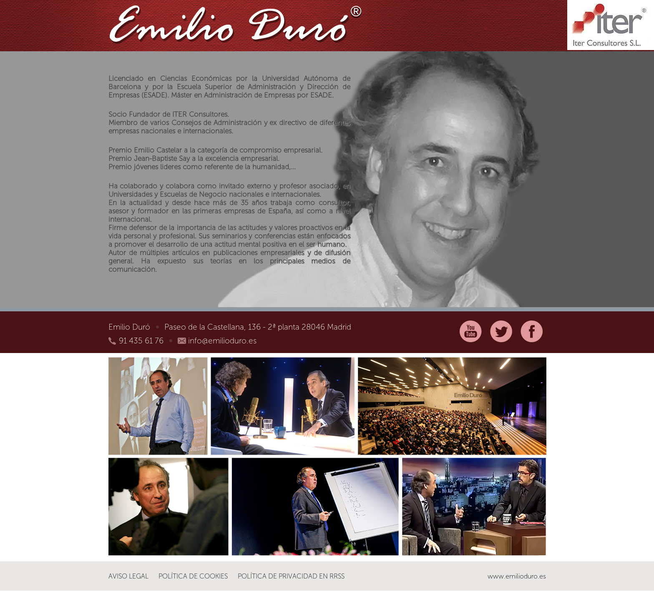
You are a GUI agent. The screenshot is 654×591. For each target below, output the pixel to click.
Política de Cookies (193, 576)
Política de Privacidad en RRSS (291, 576)
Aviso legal (128, 576)
